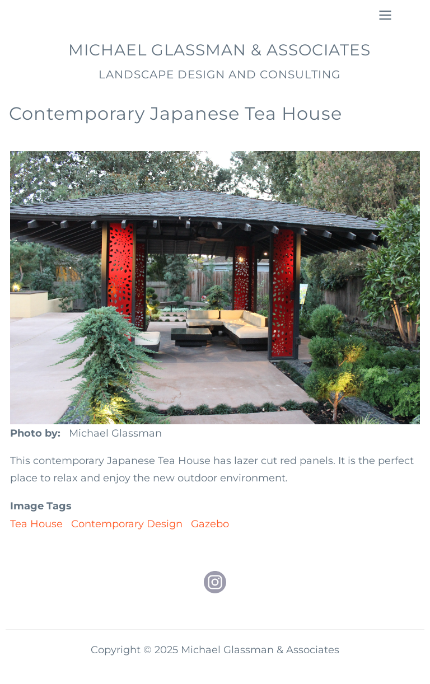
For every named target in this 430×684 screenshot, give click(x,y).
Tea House (36, 524)
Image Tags (41, 506)
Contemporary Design (127, 524)
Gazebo (210, 524)
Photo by (34, 433)
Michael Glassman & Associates (219, 49)
